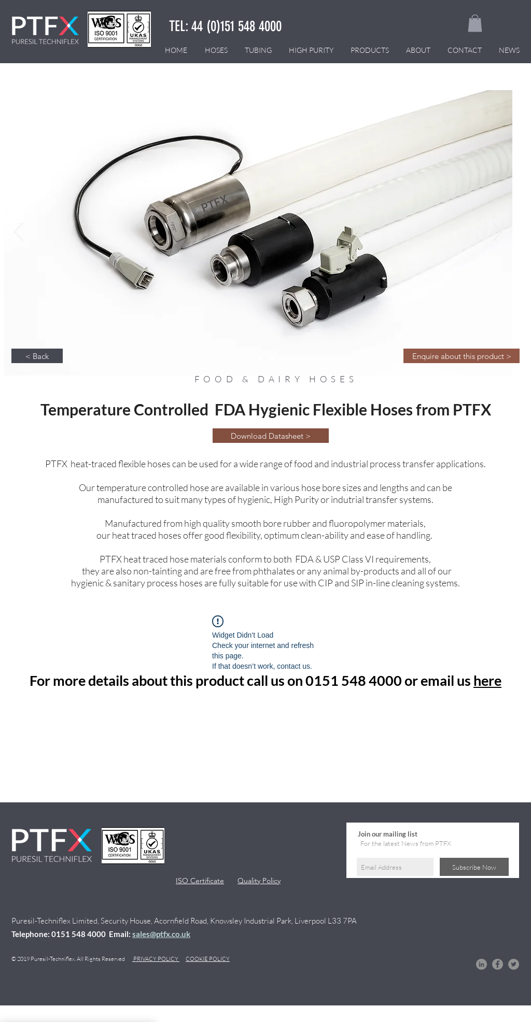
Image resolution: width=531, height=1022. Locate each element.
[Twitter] (513, 964)
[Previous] (18, 232)
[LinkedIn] (481, 964)
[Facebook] (497, 964)
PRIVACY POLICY (155, 958)
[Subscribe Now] (474, 867)
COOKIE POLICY (208, 958)
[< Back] (37, 356)
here (487, 680)
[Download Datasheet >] (271, 435)
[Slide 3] (246, 359)
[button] (475, 23)
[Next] (497, 232)
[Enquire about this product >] (461, 356)
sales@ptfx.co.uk (161, 934)
